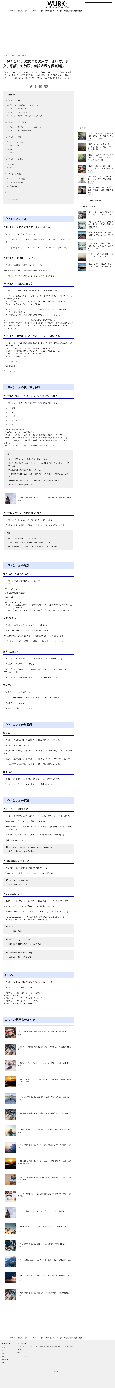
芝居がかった (14, 153)
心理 (3, 1353)
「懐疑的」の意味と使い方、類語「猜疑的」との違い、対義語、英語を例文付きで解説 (100, 157)
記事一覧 (19, 1349)
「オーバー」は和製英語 (17, 179)
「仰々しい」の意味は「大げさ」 (20, 108)
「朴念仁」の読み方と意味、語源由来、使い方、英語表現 (100, 255)
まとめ (9, 192)
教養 (3, 1356)
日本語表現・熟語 (90, 140)
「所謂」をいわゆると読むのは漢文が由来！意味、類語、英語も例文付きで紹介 (100, 224)
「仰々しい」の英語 (14, 174)
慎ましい (12, 167)
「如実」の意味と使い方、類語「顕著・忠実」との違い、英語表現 (100, 235)
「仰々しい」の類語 (14, 137)
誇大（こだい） (14, 149)
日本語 (3, 1347)
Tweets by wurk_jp (96, 200)
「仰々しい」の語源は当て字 (18, 112)
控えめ (12, 164)
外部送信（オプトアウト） (23, 1356)
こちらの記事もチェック (16, 199)
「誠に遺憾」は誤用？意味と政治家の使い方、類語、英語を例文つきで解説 (100, 179)
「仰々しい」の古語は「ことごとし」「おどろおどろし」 (27, 116)
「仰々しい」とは (13, 100)
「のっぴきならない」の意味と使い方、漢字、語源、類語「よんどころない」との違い (100, 135)
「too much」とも (15, 186)
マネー (3, 1362)
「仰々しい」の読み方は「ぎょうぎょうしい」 (24, 105)
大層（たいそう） (15, 145)
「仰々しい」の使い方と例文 (17, 122)
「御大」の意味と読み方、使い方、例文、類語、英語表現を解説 (100, 265)
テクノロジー (5, 1359)
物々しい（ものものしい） (18, 142)
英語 (3, 1350)
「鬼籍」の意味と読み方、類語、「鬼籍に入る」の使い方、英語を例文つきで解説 (100, 245)
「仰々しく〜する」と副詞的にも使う (21, 131)
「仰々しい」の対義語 (15, 159)
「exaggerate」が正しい (17, 182)
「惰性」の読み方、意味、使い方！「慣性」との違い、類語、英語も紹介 (100, 168)
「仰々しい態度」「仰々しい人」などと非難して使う (26, 127)
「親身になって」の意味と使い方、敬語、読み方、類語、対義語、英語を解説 (100, 146)
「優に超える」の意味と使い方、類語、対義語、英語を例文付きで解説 (100, 189)
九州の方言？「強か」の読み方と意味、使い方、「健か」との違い (100, 213)
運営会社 (19, 1352)
